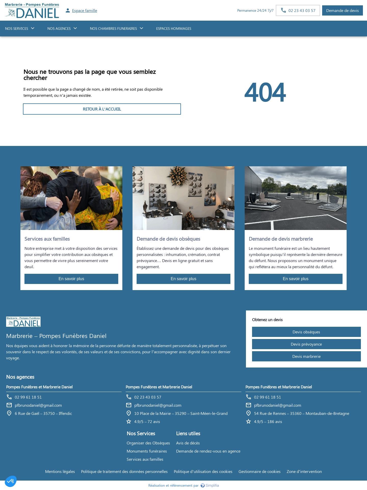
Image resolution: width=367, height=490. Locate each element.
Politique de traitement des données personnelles (124, 471)
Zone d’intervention (304, 471)
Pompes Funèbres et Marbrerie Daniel (39, 386)
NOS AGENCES (59, 28)
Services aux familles (145, 459)
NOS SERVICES (16, 28)
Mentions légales (60, 471)
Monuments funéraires (147, 451)
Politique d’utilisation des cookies (203, 471)
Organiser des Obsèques (148, 442)
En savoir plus (71, 279)
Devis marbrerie (306, 356)
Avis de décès (188, 442)
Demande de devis (342, 10)
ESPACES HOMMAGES (173, 28)
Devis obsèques (306, 331)
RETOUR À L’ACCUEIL (102, 109)
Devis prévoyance (306, 344)
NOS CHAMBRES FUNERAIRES (113, 28)
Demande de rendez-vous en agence (208, 451)
